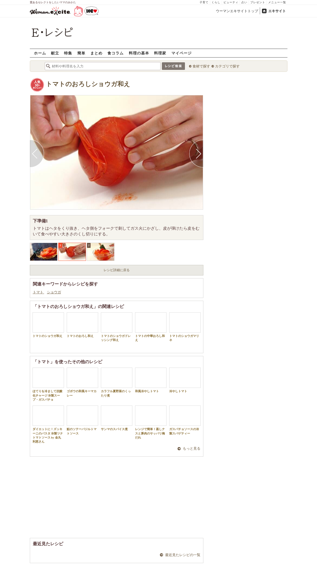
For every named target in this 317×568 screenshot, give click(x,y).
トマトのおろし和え (82, 324)
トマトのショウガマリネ (185, 327)
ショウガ (54, 292)
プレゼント (257, 2)
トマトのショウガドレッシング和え (116, 327)
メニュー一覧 (277, 2)
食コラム (115, 53)
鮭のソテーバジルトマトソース (82, 420)
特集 (68, 53)
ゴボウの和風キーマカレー (82, 382)
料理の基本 (139, 53)
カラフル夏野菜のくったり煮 (116, 382)
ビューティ (230, 2)
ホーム (40, 53)
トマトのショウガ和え (48, 324)
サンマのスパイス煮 (116, 418)
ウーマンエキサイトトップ (237, 11)
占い (244, 2)
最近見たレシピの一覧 (182, 555)
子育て (204, 2)
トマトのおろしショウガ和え (88, 84)
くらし (216, 2)
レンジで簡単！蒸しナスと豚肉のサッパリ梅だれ (150, 422)
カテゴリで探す (227, 66)
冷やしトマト (185, 380)
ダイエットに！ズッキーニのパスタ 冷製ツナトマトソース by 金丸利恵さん (48, 424)
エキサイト (277, 11)
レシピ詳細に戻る (117, 270)
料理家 (160, 53)
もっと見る (191, 448)
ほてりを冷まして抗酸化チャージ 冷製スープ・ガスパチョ (48, 384)
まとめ (96, 53)
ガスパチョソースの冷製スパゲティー (185, 420)
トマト (38, 292)
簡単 (81, 53)
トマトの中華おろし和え (150, 327)
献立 (55, 53)
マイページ (181, 53)
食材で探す (201, 66)
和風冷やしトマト (150, 380)
